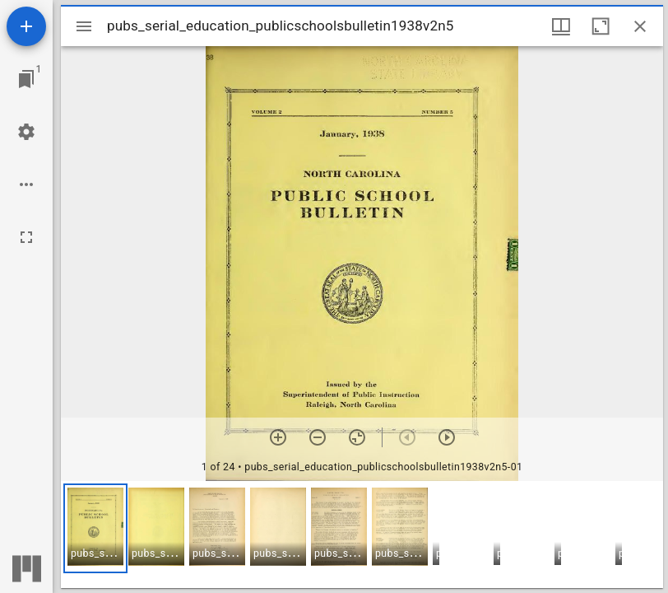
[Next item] (446, 437)
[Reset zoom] (357, 437)
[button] (95, 528)
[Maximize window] (600, 26)
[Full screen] (26, 237)
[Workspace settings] (26, 132)
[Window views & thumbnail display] (561, 26)
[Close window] (640, 26)
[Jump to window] (26, 79)
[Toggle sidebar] (84, 26)
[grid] (362, 534)
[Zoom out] (317, 437)
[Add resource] (26, 26)
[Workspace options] (26, 184)
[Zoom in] (278, 437)
